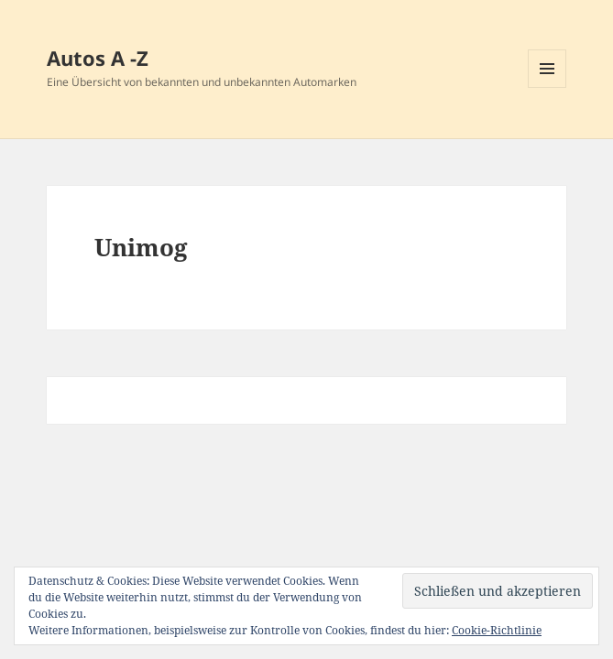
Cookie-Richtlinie (497, 630)
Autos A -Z (97, 57)
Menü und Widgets (547, 87)
